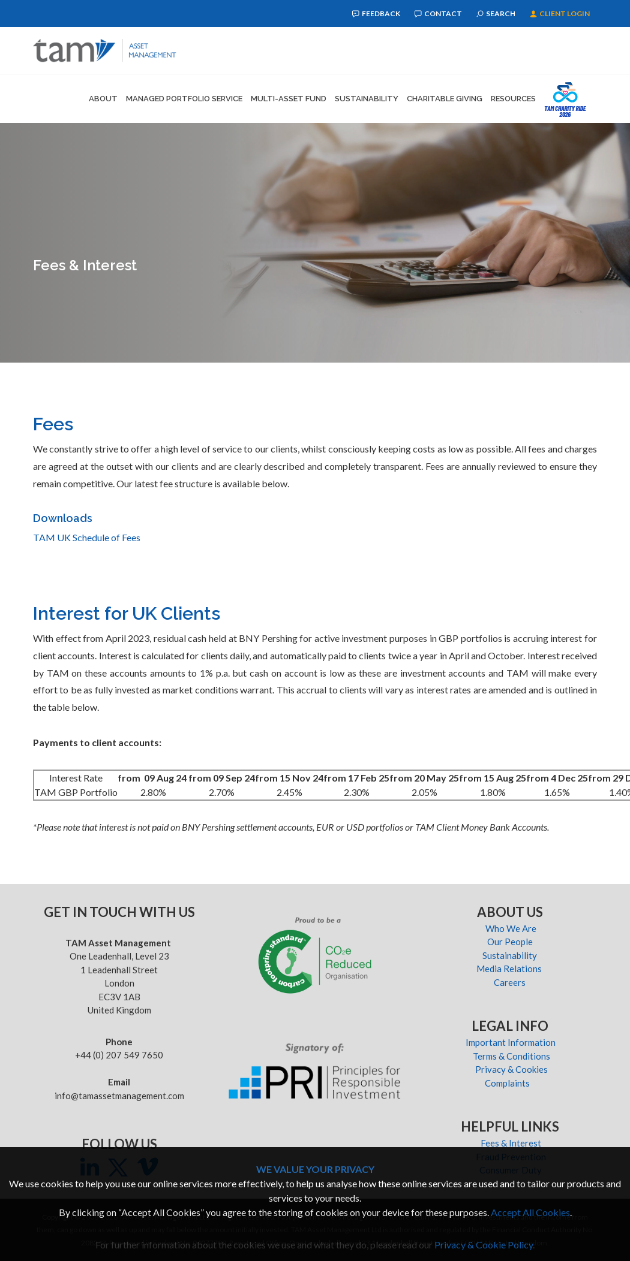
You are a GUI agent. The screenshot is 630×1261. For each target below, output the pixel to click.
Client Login (560, 13)
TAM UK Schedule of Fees (86, 537)
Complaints (511, 1083)
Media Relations (511, 968)
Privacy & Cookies (510, 1069)
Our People (510, 941)
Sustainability (366, 98)
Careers (510, 982)
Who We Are (511, 928)
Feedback (376, 13)
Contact (438, 13)
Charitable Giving (444, 98)
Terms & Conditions (510, 1056)
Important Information (510, 1042)
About (103, 98)
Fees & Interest (511, 1143)
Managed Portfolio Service (184, 98)
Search (495, 13)
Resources (513, 98)
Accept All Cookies (530, 1212)
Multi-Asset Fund (288, 98)
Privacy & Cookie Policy (483, 1244)
